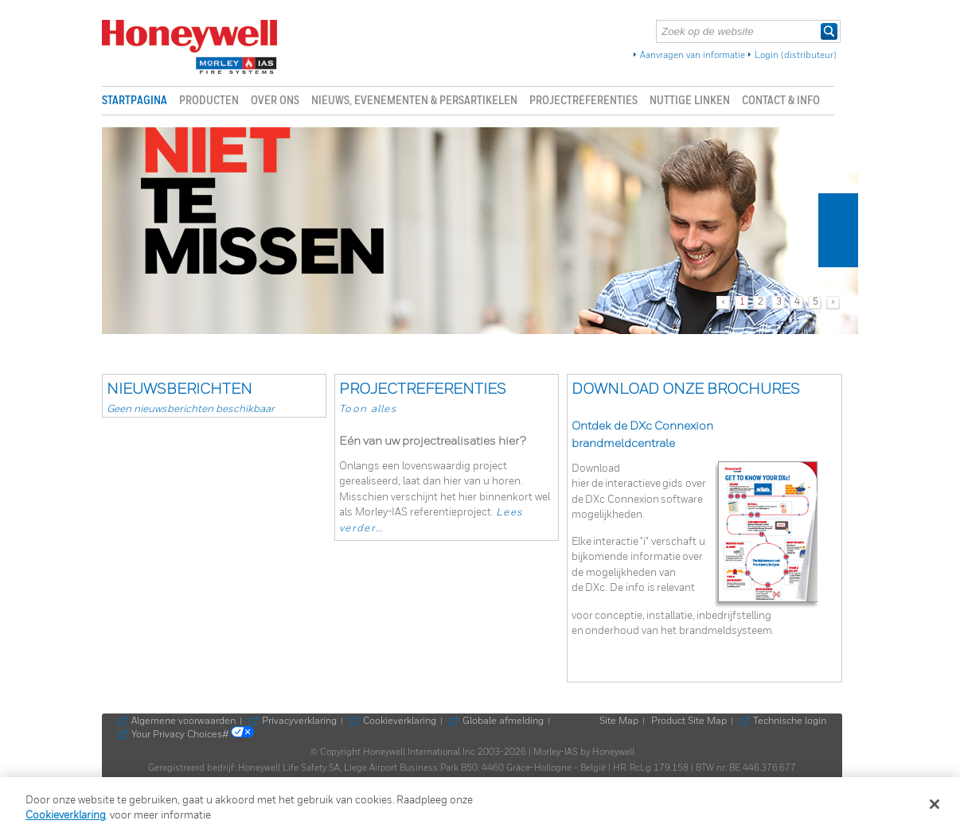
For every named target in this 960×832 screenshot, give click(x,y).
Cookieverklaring (399, 721)
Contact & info (781, 101)
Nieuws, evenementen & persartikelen (414, 101)
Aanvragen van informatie (692, 55)
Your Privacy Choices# (192, 735)
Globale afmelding (503, 721)
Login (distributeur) (796, 55)
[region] (480, 804)
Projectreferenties (583, 101)
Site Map (618, 721)
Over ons (275, 101)
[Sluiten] (934, 804)
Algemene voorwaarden (183, 721)
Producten (209, 101)
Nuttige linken (690, 101)
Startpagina (134, 101)
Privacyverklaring (299, 721)
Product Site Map (689, 721)
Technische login (789, 721)
